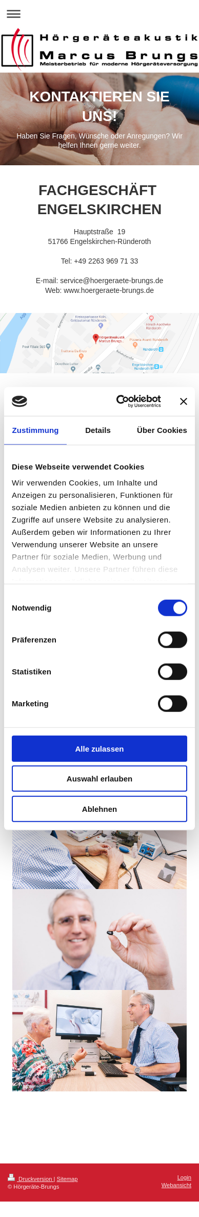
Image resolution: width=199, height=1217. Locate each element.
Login (184, 1177)
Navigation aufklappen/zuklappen (99, 14)
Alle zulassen (99, 748)
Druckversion (31, 1179)
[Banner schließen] (183, 401)
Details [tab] (98, 429)
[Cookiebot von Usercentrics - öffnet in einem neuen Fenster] (120, 401)
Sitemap (67, 1179)
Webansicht (176, 1185)
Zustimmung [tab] (35, 429)
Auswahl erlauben (99, 778)
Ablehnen (99, 808)
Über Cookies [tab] (162, 429)
